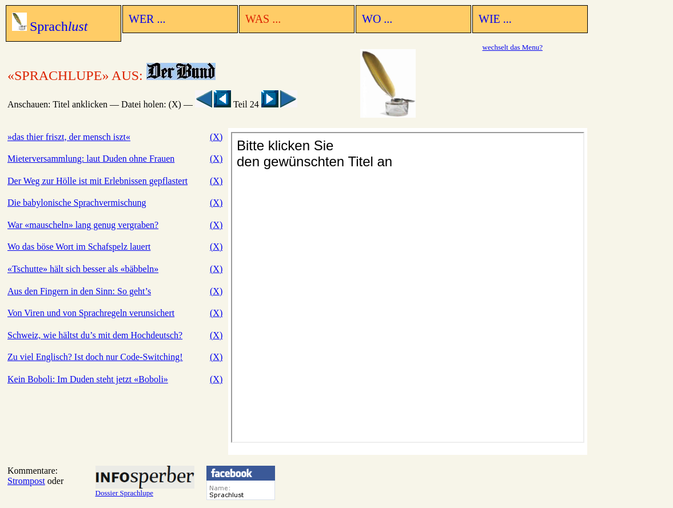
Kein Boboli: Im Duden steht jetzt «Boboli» (87, 379)
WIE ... (495, 19)
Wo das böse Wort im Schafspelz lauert (78, 246)
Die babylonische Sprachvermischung (76, 202)
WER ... (147, 19)
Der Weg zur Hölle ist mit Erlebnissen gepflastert (97, 181)
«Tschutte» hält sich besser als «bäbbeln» (82, 269)
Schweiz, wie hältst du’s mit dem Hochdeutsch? (94, 335)
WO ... (377, 19)
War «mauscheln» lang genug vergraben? (82, 225)
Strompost (26, 481)
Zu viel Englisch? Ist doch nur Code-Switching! (95, 357)
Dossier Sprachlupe (144, 489)
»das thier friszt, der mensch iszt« (68, 137)
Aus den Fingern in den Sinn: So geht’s (79, 291)
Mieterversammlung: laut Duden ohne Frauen (90, 158)
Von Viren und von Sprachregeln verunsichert (90, 313)
